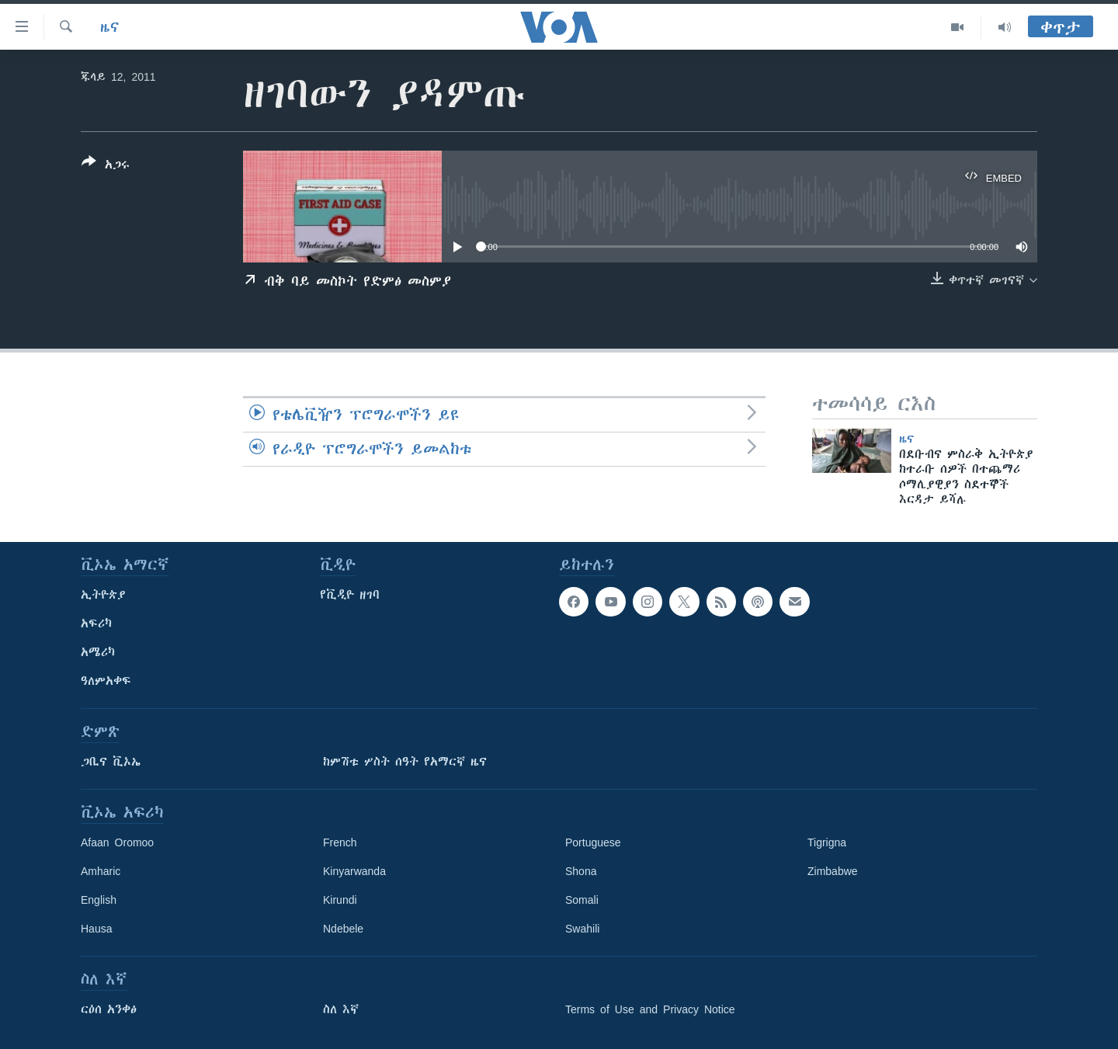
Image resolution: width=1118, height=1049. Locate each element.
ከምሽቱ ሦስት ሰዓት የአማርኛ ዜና (405, 762)
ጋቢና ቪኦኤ (111, 762)
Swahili (582, 929)
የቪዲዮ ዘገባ (350, 595)
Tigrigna (826, 842)
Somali (582, 900)
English (98, 900)
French (340, 842)
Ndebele (343, 929)
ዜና (110, 27)
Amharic (100, 871)
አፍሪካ (96, 623)
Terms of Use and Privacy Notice (650, 1009)
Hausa (96, 929)
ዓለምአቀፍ (106, 681)
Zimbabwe (832, 871)
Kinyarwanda (354, 871)
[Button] (106, 166)
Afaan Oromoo (117, 842)
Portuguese (593, 842)
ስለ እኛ (341, 1009)
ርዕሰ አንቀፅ (109, 1009)
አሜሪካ (98, 652)
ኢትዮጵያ (103, 595)
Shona (580, 871)
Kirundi (340, 900)
